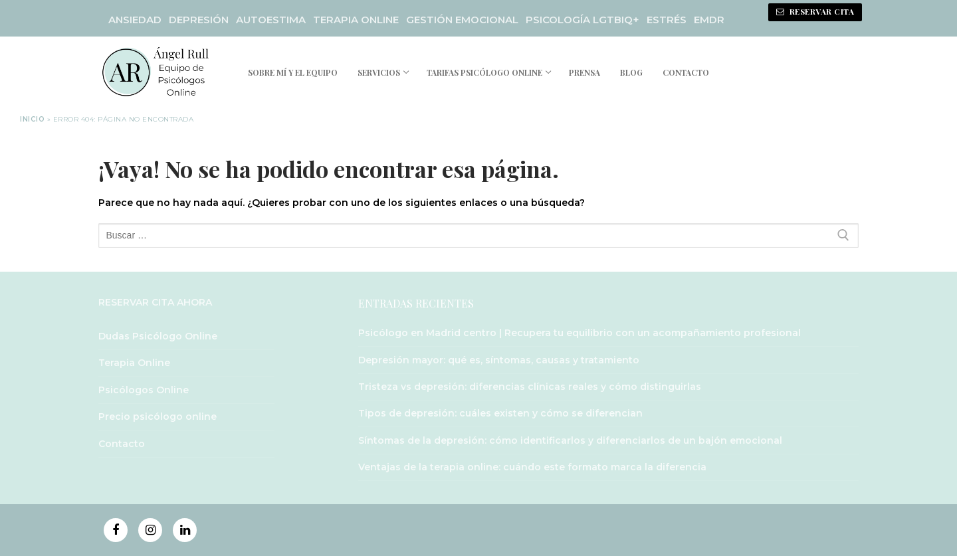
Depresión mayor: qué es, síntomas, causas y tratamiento (498, 360)
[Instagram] (150, 530)
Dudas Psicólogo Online (157, 336)
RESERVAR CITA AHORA (155, 302)
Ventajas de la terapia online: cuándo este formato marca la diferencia (532, 467)
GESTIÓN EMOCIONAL (462, 19)
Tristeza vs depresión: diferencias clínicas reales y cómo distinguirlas (529, 387)
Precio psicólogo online (157, 416)
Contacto (121, 444)
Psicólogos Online (143, 390)
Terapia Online (134, 363)
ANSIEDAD (134, 19)
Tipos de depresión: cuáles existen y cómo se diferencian (500, 413)
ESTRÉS (667, 19)
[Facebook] (116, 530)
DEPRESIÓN (199, 19)
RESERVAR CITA (815, 11)
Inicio (32, 119)
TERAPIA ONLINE (356, 19)
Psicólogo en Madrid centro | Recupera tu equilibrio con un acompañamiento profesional (579, 333)
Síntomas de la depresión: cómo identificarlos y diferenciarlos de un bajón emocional (570, 440)
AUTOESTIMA (271, 19)
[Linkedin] (185, 530)
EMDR (709, 19)
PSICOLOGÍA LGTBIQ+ (582, 19)
